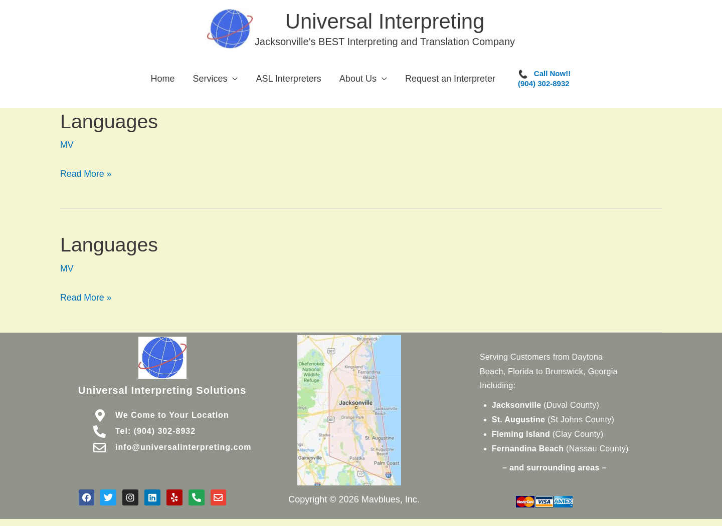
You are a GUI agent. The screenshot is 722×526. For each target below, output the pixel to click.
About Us (358, 81)
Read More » (86, 173)
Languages (109, 123)
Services (210, 81)
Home (162, 81)
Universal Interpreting (386, 22)
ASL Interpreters (288, 81)
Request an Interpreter (450, 81)
